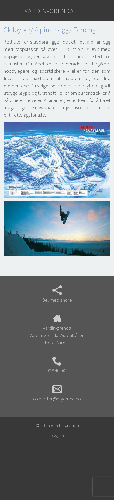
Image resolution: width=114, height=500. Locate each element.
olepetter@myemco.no (57, 393)
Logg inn (57, 435)
